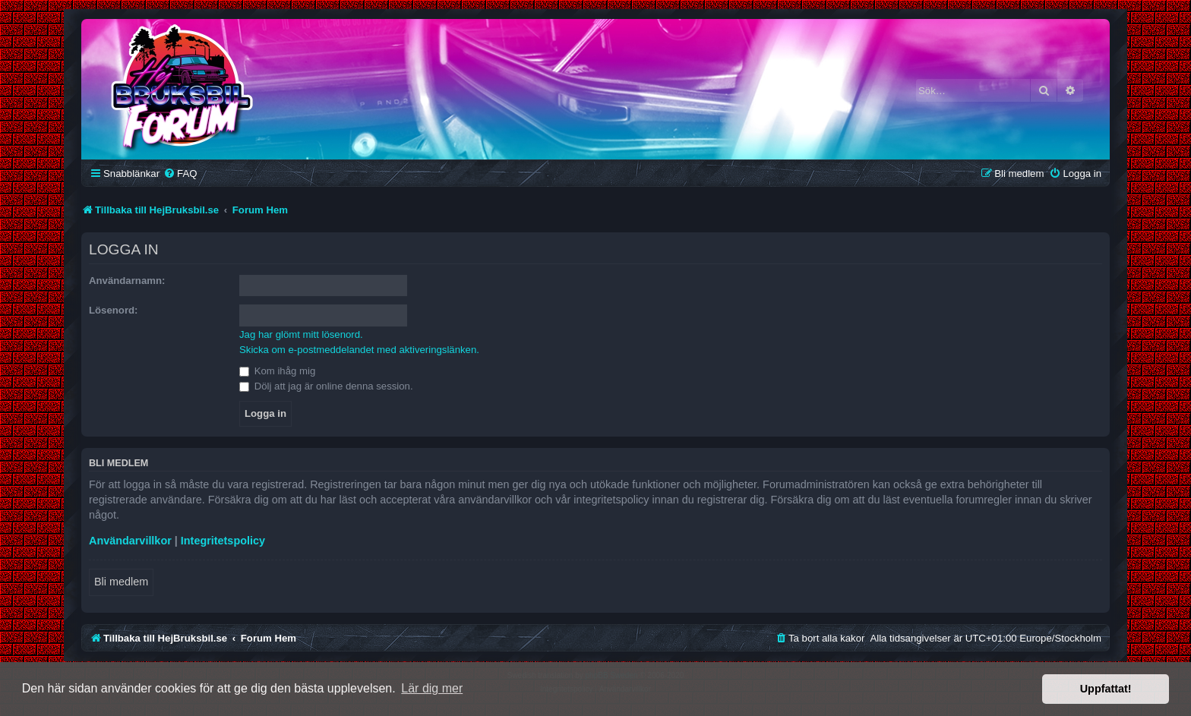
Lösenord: (113, 310)
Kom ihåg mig (277, 371)
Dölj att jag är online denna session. (326, 386)
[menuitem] (180, 173)
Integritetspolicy (223, 541)
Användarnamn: (127, 280)
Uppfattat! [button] (1106, 689)
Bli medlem (121, 582)
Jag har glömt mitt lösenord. (301, 334)
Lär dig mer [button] (432, 688)
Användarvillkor (130, 541)
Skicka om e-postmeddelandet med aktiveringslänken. (359, 349)
